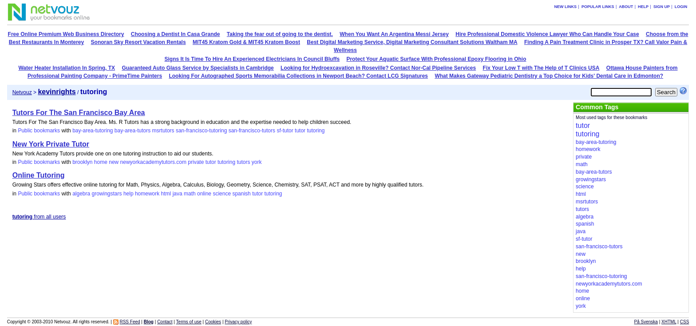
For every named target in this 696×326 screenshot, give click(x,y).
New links (565, 6)
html (166, 194)
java (177, 194)
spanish (241, 194)
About (626, 6)
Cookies (213, 321)
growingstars (107, 194)
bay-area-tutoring (92, 130)
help (128, 194)
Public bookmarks (39, 130)
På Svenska (646, 321)
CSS (684, 321)
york (257, 162)
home (100, 162)
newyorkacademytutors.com (153, 162)
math (190, 194)
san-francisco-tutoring (201, 130)
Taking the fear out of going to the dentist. (280, 34)
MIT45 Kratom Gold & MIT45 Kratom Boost (246, 42)
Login (681, 6)
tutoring (315, 130)
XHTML (668, 321)
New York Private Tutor (50, 144)
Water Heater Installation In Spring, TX (66, 68)
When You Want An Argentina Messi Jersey (394, 34)
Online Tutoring (38, 175)
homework (147, 194)
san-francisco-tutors (252, 130)
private (196, 162)
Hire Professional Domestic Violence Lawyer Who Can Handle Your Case (547, 34)
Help (643, 6)
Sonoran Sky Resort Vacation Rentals (138, 42)
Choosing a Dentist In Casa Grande (175, 34)
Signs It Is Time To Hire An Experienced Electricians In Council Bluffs (252, 59)
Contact (164, 321)
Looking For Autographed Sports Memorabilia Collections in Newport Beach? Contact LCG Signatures (298, 76)
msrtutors (163, 130)
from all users (39, 217)
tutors (243, 162)
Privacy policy (238, 321)
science (222, 194)
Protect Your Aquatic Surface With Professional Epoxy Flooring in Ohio (436, 59)
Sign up (661, 6)
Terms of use (189, 321)
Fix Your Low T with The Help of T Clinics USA (541, 68)
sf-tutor (285, 130)
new (114, 162)
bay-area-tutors (132, 130)
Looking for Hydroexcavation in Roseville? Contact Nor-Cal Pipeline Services (378, 68)
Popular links (597, 6)
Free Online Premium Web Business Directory (66, 34)
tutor (300, 130)
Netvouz (22, 92)
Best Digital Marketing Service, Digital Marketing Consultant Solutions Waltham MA (412, 42)
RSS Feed (129, 321)
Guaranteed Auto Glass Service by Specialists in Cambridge (197, 68)
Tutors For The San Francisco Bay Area (78, 112)
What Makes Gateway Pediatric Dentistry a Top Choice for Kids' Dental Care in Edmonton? (549, 76)
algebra (81, 194)
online (204, 194)
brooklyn (82, 162)
